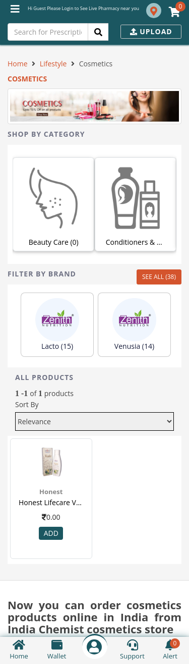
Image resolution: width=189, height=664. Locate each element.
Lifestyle (53, 63)
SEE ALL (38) (159, 276)
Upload (151, 31)
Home (18, 63)
